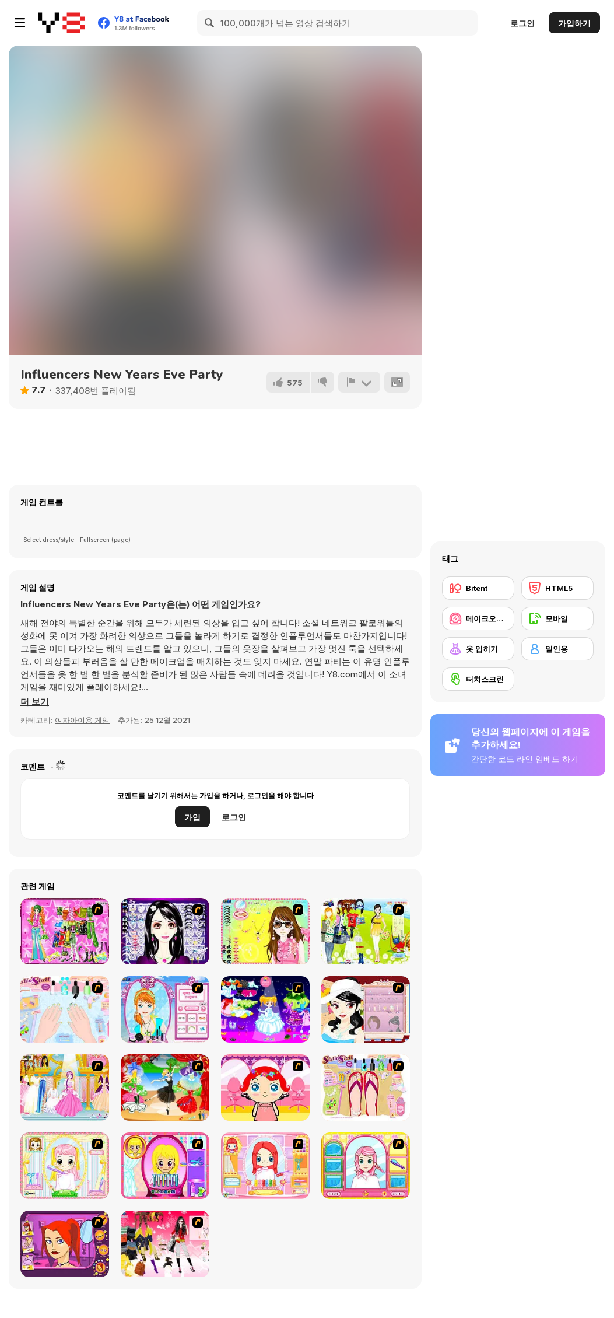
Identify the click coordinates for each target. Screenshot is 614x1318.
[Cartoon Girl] (265, 1009)
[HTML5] (557, 588)
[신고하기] (359, 382)
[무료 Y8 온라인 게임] (61, 22)
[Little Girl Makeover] (265, 1087)
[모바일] (557, 618)
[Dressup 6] (64, 1087)
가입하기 (574, 23)
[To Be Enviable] (265, 931)
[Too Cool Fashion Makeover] (64, 1244)
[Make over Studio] (365, 1165)
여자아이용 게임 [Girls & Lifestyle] (82, 720)
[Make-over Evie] (165, 1009)
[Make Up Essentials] (165, 931)
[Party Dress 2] (165, 1087)
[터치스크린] (478, 679)
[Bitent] (478, 588)
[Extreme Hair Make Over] (165, 1165)
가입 (192, 817)
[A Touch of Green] (64, 931)
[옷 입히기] (478, 648)
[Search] (210, 23)
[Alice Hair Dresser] (64, 1165)
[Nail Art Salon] (64, 1009)
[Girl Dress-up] (365, 1009)
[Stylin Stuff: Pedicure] (365, 1087)
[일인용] (557, 648)
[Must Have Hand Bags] (365, 931)
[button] (34, 701)
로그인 (522, 23)
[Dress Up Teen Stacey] (165, 1244)
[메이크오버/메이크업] (478, 618)
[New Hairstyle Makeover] (265, 1165)
